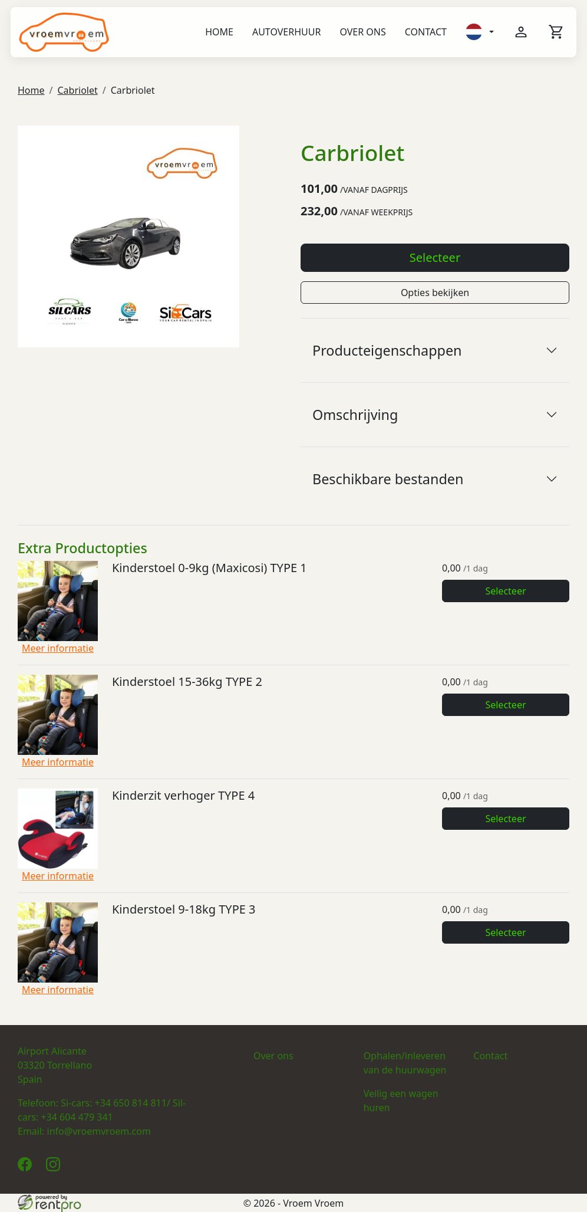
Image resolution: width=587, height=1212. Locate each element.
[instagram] (55, 1167)
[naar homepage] (64, 32)
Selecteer (435, 257)
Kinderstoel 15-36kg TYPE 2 (187, 681)
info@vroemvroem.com (99, 1131)
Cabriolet (77, 90)
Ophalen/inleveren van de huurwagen (405, 1062)
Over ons (362, 31)
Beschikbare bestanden (387, 478)
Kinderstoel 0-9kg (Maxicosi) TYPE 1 (209, 568)
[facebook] (27, 1167)
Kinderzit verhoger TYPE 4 (183, 795)
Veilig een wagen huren (401, 1100)
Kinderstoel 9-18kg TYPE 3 (184, 909)
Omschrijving (355, 414)
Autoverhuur (286, 31)
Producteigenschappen (387, 350)
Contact (426, 31)
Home (219, 31)
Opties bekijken (435, 292)
